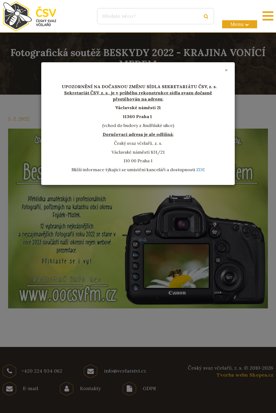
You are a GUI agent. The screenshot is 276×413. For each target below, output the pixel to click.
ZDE (200, 169)
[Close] (226, 70)
